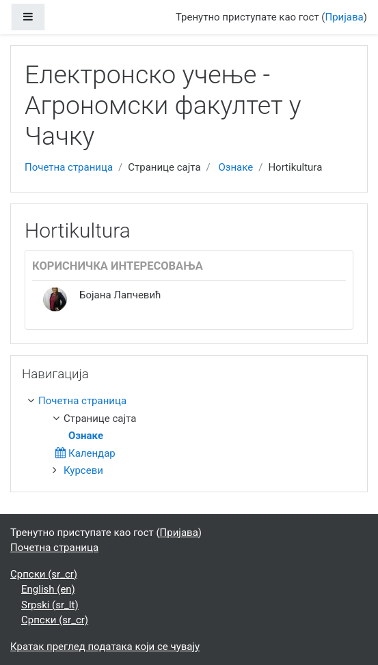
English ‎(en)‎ (48, 589)
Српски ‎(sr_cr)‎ (43, 574)
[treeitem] (191, 401)
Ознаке (235, 167)
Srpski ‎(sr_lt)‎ (50, 605)
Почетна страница (69, 167)
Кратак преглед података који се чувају (105, 646)
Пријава (344, 17)
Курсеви (83, 470)
